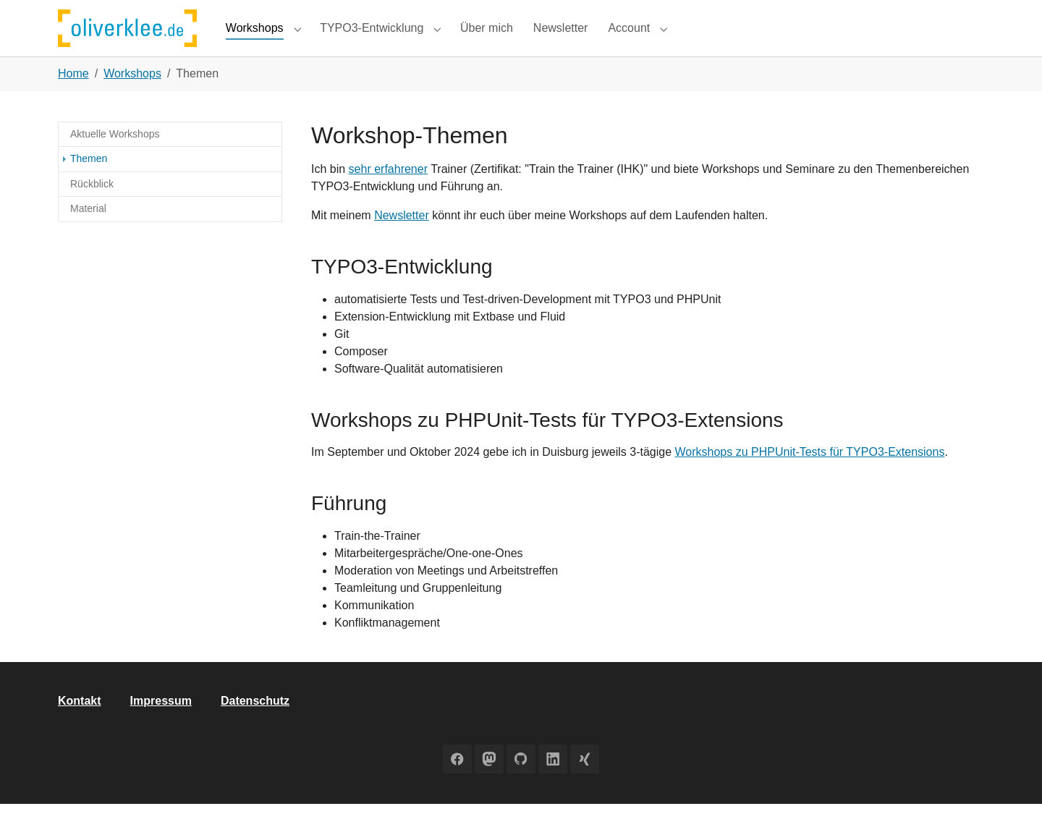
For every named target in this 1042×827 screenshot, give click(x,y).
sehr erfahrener (388, 192)
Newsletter (401, 238)
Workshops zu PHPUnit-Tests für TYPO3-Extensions (810, 476)
